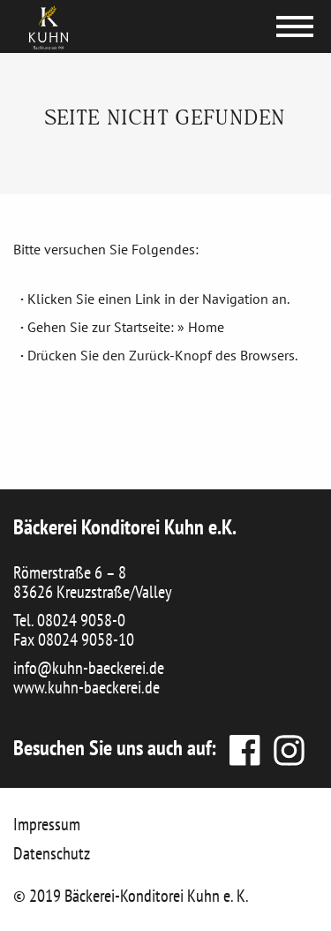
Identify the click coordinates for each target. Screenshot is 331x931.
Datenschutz (51, 853)
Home (206, 327)
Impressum (46, 824)
